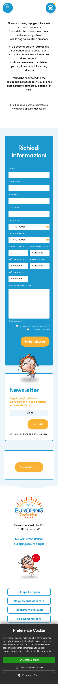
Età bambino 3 (16, 272)
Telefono (14, 208)
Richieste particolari (20, 285)
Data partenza (17, 233)
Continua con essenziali (29, 667)
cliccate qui (40, 51)
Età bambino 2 (38, 259)
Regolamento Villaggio (29, 609)
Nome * (13, 169)
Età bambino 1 (16, 259)
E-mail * (13, 195)
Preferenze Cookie (29, 675)
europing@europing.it (29, 544)
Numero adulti (16, 246)
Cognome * (15, 182)
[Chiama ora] (51, 8)
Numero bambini (39, 246)
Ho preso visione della (29, 434)
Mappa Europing (29, 592)
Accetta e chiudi (29, 660)
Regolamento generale (29, 600)
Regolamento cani (29, 618)
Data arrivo (15, 220)
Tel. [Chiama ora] (29, 539)
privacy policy (42, 326)
